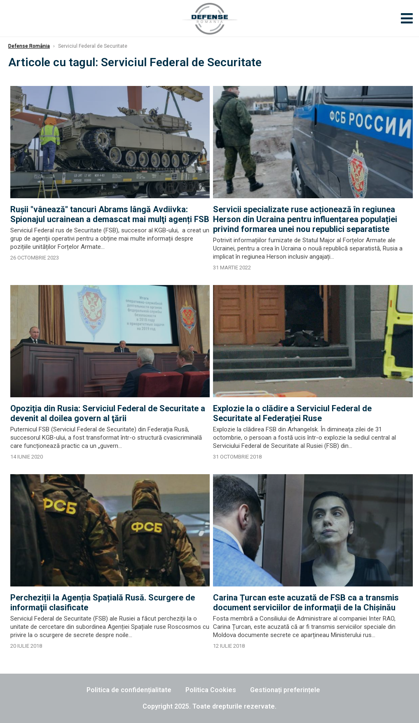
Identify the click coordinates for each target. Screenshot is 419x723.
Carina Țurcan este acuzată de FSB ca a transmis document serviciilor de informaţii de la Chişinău (306, 602)
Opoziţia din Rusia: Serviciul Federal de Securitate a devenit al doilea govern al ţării (107, 413)
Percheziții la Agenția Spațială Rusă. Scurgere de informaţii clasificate (102, 602)
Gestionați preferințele (285, 690)
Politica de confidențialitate (129, 690)
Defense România (29, 46)
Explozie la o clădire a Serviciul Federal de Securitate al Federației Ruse (292, 413)
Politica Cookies (210, 690)
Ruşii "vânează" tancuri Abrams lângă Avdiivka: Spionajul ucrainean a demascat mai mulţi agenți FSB (109, 214)
